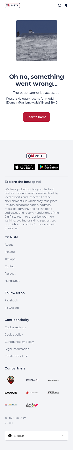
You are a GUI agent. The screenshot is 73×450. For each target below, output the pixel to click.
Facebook (11, 300)
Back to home (36, 117)
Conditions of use (16, 356)
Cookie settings (15, 327)
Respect (10, 273)
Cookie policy (14, 334)
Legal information (17, 349)
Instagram (12, 307)
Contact (10, 266)
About (9, 244)
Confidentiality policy (19, 342)
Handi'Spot (12, 281)
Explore (10, 252)
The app (10, 259)
